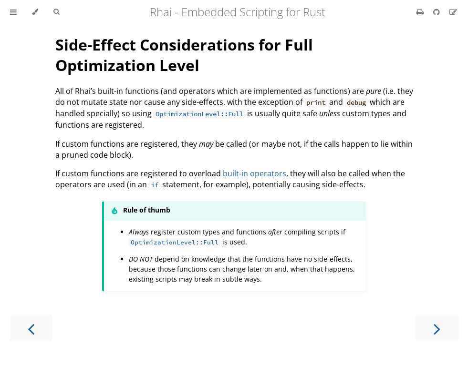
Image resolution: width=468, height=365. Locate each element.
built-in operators (254, 173)
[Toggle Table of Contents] (13, 12)
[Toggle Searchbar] (56, 12)
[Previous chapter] (31, 328)
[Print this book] (421, 12)
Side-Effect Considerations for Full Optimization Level (184, 54)
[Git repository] (437, 12)
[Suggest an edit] (453, 12)
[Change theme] (35, 12)
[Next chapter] (437, 328)
